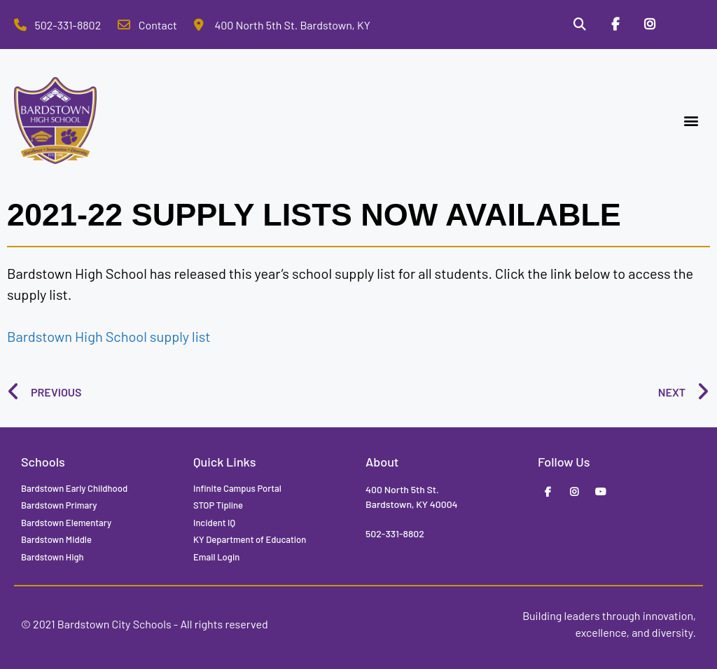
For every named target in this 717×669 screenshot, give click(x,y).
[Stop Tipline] (685, 24)
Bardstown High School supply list (109, 336)
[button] (691, 120)
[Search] (579, 24)
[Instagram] (649, 24)
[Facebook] (614, 24)
